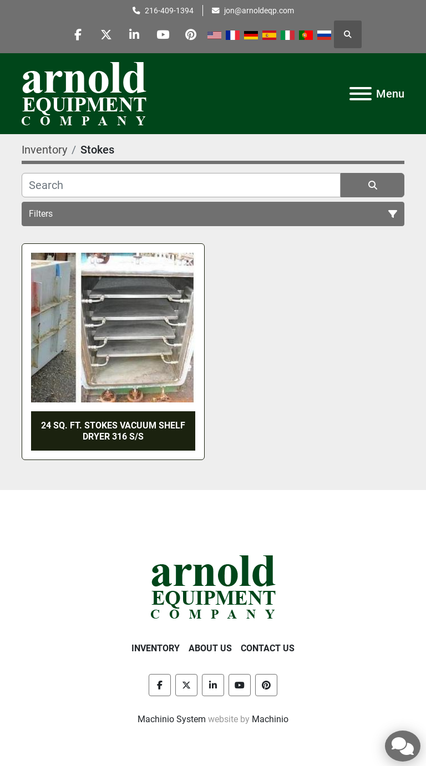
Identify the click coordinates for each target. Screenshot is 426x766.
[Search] (181, 185)
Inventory (155, 648)
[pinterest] (191, 34)
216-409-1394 (169, 10)
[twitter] (106, 34)
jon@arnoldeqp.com (259, 10)
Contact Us (268, 648)
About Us (210, 648)
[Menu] (360, 93)
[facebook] (78, 34)
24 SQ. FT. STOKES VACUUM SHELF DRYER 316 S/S (113, 430)
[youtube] (163, 34)
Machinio (270, 719)
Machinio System (172, 719)
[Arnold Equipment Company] (213, 586)
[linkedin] (135, 34)
